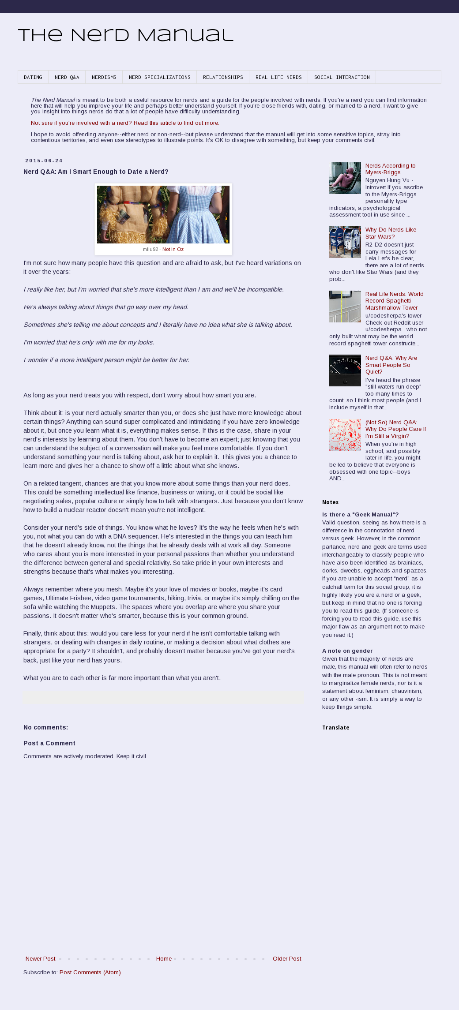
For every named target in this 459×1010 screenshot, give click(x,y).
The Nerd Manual (125, 36)
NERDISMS (104, 77)
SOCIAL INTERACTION (342, 77)
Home (164, 958)
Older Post (287, 958)
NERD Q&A (67, 77)
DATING (33, 77)
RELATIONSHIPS (223, 77)
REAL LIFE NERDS (279, 77)
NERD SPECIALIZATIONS (160, 77)
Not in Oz (173, 249)
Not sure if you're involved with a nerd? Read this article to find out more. (125, 123)
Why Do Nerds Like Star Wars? (390, 233)
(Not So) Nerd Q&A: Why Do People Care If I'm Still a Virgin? (395, 429)
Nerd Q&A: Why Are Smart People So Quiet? (391, 365)
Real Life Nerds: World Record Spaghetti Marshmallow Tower (394, 301)
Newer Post (40, 958)
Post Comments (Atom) (90, 972)
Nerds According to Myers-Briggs (390, 169)
